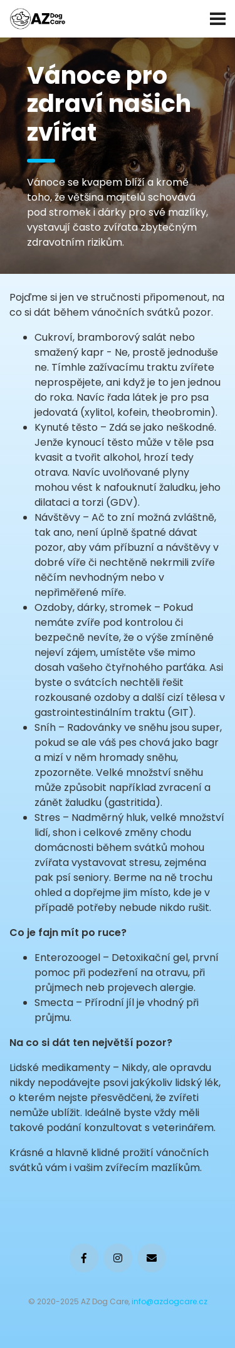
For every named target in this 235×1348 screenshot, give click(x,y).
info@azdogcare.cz (169, 1301)
